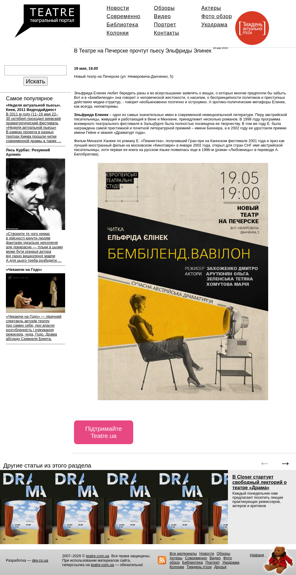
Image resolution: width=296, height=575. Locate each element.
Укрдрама (214, 25)
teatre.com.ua (97, 556)
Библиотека (122, 25)
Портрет (165, 25)
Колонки (118, 33)
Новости (118, 8)
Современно (123, 16)
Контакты (166, 33)
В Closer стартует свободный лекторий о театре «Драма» (259, 482)
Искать (35, 81)
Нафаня (257, 555)
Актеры (211, 8)
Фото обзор (216, 16)
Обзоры (164, 8)
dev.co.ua (40, 560)
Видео (162, 16)
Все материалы (183, 553)
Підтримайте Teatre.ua (103, 432)
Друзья (220, 567)
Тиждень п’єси (199, 567)
